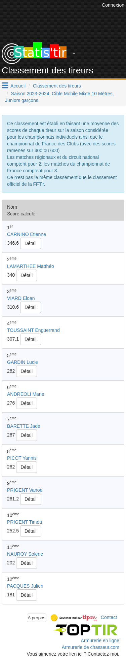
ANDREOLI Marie (25, 394)
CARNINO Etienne (26, 234)
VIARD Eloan (21, 298)
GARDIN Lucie (22, 362)
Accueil (18, 86)
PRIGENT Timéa (24, 522)
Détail (31, 243)
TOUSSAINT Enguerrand (33, 330)
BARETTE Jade (23, 426)
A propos (37, 617)
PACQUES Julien (25, 586)
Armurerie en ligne (100, 640)
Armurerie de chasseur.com (90, 647)
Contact (109, 617)
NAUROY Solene (25, 554)
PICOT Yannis (22, 458)
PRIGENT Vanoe (24, 490)
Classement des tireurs (57, 86)
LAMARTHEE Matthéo (30, 266)
